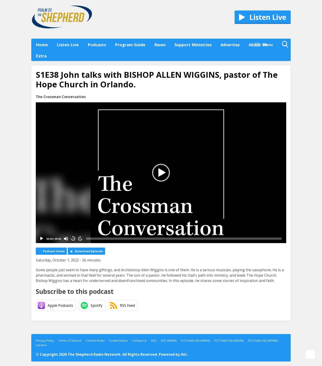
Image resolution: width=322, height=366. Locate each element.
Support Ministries (193, 44)
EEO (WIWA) (168, 341)
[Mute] (66, 238)
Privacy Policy (45, 341)
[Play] (41, 238)
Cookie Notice (118, 341)
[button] (161, 173)
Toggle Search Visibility (286, 45)
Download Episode (89, 251)
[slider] (184, 239)
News (159, 44)
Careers (41, 345)
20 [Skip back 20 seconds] (73, 239)
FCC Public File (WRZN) (229, 341)
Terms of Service (70, 341)
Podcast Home (54, 251)
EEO (154, 341)
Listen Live (68, 44)
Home (42, 44)
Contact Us (139, 341)
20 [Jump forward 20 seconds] (80, 239)
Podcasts (97, 44)
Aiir (184, 354)
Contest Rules (95, 341)
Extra (41, 56)
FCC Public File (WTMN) (263, 341)
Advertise (230, 44)
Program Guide (130, 44)
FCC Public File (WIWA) (195, 341)
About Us (258, 44)
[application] (161, 172)
